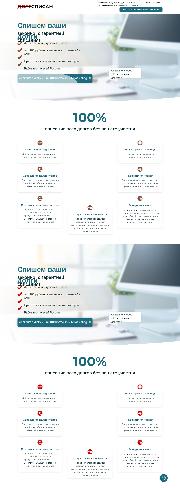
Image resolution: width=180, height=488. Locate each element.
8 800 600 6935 (153, 2)
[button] (141, 9)
